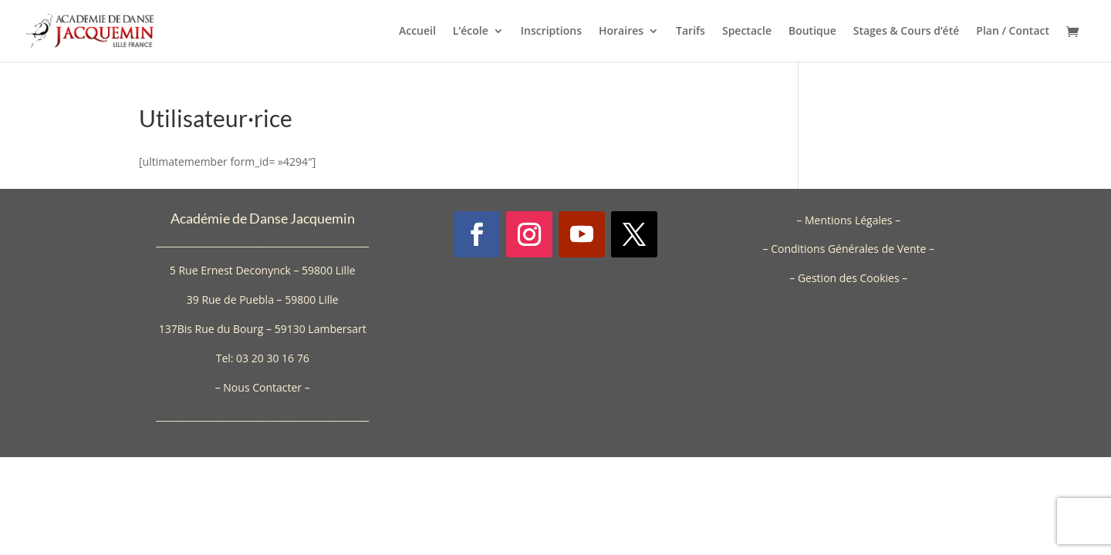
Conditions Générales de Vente (848, 248)
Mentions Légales (849, 220)
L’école (470, 31)
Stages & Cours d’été (906, 31)
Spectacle (747, 31)
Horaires (621, 31)
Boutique (812, 31)
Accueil (417, 31)
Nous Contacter (262, 387)
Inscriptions (551, 31)
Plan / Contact (1012, 31)
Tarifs (690, 31)
